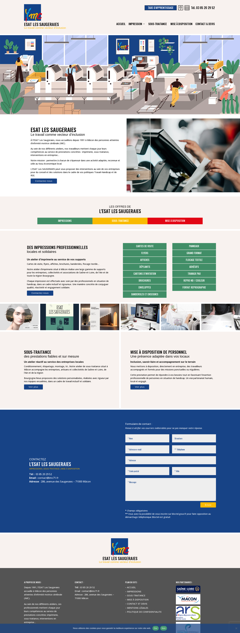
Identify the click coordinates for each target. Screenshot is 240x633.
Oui (155, 628)
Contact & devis (205, 24)
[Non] (236, 628)
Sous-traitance (157, 24)
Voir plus (33, 387)
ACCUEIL (121, 24)
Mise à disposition (181, 24)
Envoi (208, 505)
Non (164, 628)
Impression (137, 24)
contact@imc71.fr (48, 478)
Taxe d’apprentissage (160, 8)
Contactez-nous (43, 181)
